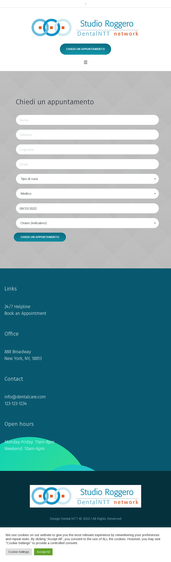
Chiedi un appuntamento (85, 49)
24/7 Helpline (17, 306)
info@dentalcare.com (25, 396)
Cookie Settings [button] (18, 552)
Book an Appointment (25, 313)
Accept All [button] (43, 552)
